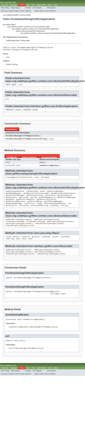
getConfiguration (34, 199)
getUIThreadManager (53, 206)
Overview (4, 5)
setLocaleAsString (39, 210)
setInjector (11, 210)
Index (50, 5)
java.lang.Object (9, 25)
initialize (29, 208)
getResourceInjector (46, 203)
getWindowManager (14, 208)
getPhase (10, 203)
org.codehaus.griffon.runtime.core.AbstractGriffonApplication (35, 29)
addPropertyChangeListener (19, 225)
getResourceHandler (25, 203)
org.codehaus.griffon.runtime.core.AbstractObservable (28, 27)
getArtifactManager (15, 199)
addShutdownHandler (15, 194)
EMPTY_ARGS (11, 86)
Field (16, 11)
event (42, 194)
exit (42, 164)
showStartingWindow (49, 168)
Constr (22, 11)
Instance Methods (29, 159)
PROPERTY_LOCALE (13, 111)
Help (55, 5)
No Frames (37, 8)
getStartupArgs (34, 206)
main (37, 180)
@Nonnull (55, 299)
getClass (36, 243)
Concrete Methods (49, 159)
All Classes (51, 8)
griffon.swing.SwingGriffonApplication (30, 31)
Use (28, 5)
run (69, 208)
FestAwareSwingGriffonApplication (22, 137)
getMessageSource (47, 201)
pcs (7, 100)
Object (55, 239)
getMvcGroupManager (66, 201)
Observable (25, 41)
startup (64, 210)
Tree (33, 5)
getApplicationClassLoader (36, 196)
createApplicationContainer (19, 180)
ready (39, 208)
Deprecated (41, 5)
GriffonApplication (13, 41)
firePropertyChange (15, 227)
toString (10, 245)
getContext (50, 199)
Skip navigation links (8, 2)
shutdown (45, 180)
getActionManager (55, 194)
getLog (34, 201)
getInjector (11, 201)
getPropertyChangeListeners (60, 227)
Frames (28, 8)
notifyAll (65, 243)
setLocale (23, 210)
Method (28, 11)
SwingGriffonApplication (25, 50)
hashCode (46, 243)
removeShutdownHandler (55, 208)
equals (16, 243)
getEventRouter (64, 199)
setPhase (54, 210)
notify (55, 243)
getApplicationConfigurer (63, 196)
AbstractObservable (65, 96)
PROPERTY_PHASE (30, 111)
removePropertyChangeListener (49, 229)
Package (13, 5)
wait (18, 245)
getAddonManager (13, 196)
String (43, 141)
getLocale (23, 201)
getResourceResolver (15, 206)
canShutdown (32, 194)
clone (8, 243)
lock (20, 86)
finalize (25, 243)
